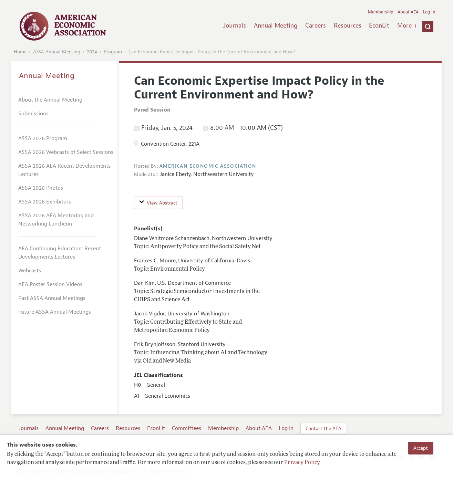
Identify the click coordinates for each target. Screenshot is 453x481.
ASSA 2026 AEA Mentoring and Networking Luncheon (56, 219)
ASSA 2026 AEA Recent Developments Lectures (64, 170)
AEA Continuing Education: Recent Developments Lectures (59, 252)
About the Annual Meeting (50, 99)
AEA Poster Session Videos (50, 284)
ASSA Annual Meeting (56, 52)
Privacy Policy (301, 463)
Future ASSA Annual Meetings (54, 312)
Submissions (33, 113)
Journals (234, 25)
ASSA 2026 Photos (40, 188)
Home (20, 52)
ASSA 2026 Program (42, 138)
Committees (186, 428)
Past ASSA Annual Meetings (51, 298)
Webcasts (29, 270)
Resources (347, 25)
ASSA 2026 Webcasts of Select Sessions (65, 152)
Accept (420, 448)
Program (113, 52)
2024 (92, 52)
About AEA (408, 12)
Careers (315, 25)
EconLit (379, 25)
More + (407, 25)
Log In (429, 12)
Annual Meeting (276, 25)
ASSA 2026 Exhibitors (44, 201)
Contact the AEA (323, 428)
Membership (380, 12)
